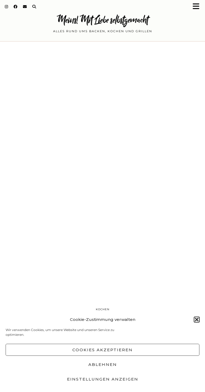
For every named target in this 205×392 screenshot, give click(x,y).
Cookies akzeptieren (102, 349)
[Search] (34, 6)
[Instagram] (6, 6)
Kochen (102, 309)
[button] (197, 7)
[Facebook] (16, 6)
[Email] (25, 6)
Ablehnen (102, 364)
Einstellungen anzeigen (102, 379)
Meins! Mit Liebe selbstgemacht (102, 19)
